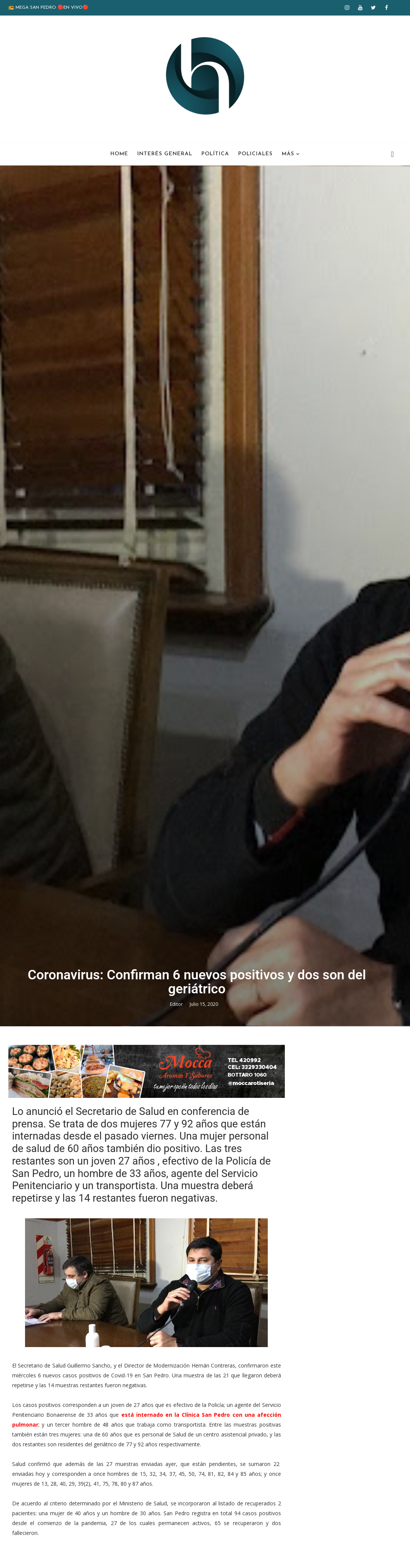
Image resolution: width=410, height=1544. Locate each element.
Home (119, 154)
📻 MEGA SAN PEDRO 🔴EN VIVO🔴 (48, 7)
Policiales (255, 154)
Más (288, 154)
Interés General (164, 154)
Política (215, 154)
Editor (177, 1069)
